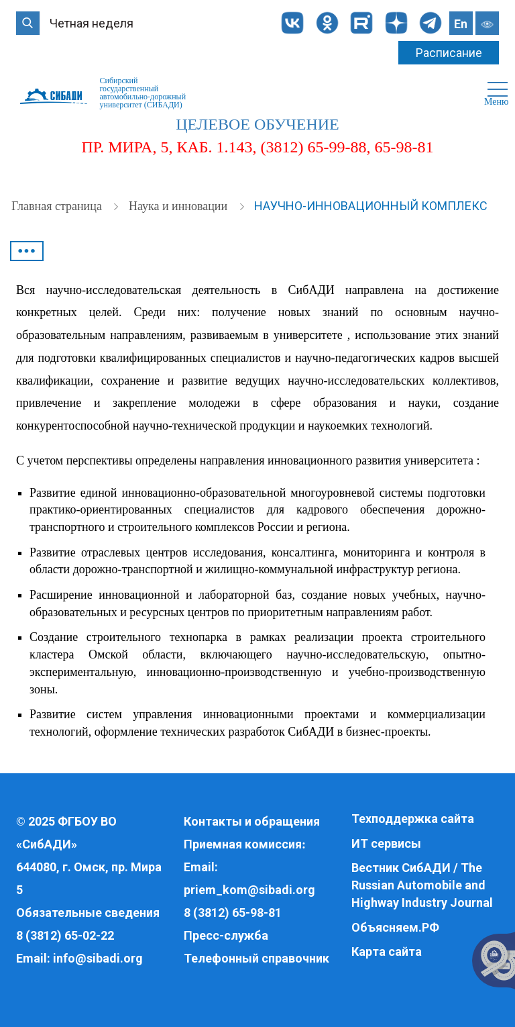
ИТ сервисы (386, 843)
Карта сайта (386, 951)
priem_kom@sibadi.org (249, 890)
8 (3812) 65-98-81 (233, 913)
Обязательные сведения (88, 913)
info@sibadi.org (98, 958)
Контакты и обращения (252, 821)
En (460, 24)
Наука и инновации (180, 206)
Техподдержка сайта (412, 819)
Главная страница (58, 206)
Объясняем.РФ (395, 927)
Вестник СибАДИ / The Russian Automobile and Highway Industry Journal (422, 885)
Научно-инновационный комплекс (371, 206)
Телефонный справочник (256, 958)
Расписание (449, 53)
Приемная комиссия (243, 844)
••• (26, 251)
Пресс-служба (226, 935)
